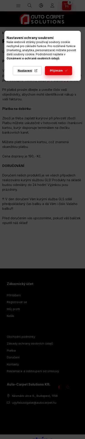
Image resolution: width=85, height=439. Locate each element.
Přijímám (56, 70)
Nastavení (25, 70)
